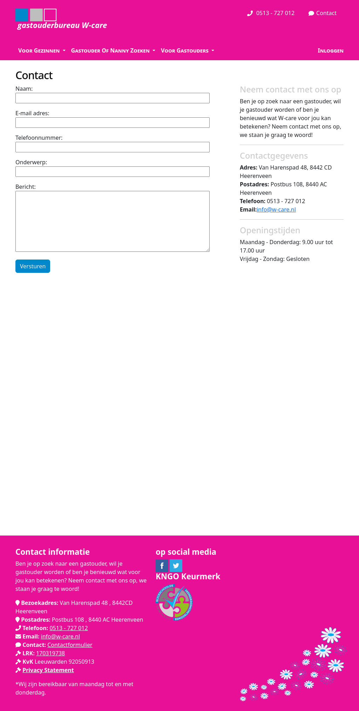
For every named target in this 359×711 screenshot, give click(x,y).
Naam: (24, 88)
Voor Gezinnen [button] (39, 50)
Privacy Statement (48, 670)
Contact (323, 13)
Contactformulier (69, 645)
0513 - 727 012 (270, 13)
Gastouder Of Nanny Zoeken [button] (111, 50)
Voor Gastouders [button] (185, 50)
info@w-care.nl (276, 209)
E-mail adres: (32, 113)
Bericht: (25, 187)
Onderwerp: (31, 162)
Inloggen (331, 50)
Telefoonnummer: (38, 137)
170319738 (50, 653)
